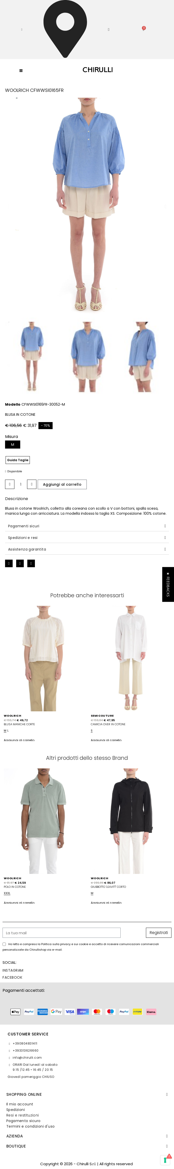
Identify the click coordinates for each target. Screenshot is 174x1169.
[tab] (87, 526)
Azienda (14, 1136)
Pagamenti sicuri (23, 526)
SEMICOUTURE (102, 715)
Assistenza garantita (27, 549)
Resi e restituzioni (22, 1115)
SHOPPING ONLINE (24, 1094)
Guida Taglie (17, 460)
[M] (12, 444)
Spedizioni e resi (23, 537)
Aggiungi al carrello (19, 740)
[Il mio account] (109, 29)
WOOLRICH (12, 715)
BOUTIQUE (16, 1146)
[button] (22, 29)
